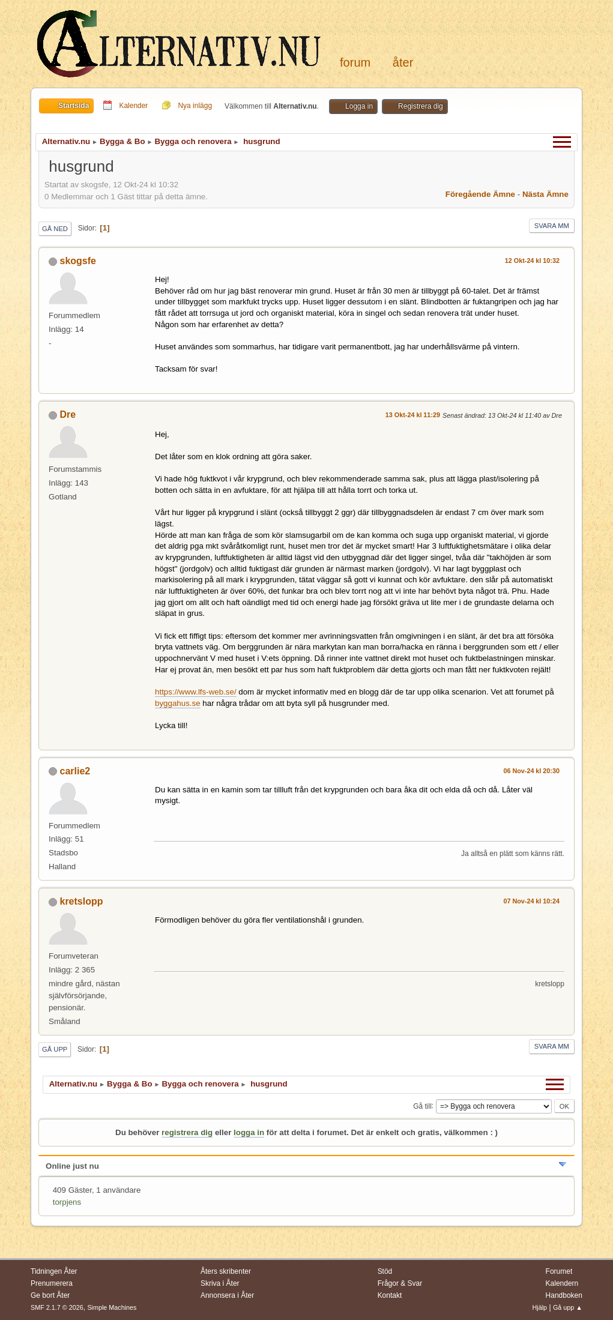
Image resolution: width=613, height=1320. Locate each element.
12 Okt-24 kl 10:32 (532, 260)
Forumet (559, 1271)
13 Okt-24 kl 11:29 (412, 414)
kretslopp (81, 901)
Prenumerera (52, 1283)
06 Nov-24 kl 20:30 (531, 770)
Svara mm (551, 225)
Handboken (564, 1295)
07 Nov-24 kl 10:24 (531, 901)
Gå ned (55, 228)
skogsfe (78, 261)
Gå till (422, 1106)
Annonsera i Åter (227, 1295)
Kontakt (390, 1295)
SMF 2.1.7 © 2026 (57, 1307)
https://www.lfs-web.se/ (196, 691)
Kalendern (562, 1283)
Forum (355, 62)
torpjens (67, 1202)
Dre (68, 414)
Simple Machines (111, 1307)
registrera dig (187, 1132)
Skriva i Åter (220, 1283)
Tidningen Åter (54, 1271)
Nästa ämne (545, 194)
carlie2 (75, 771)
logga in (249, 1132)
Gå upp (54, 1049)
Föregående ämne (480, 194)
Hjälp (540, 1307)
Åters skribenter (226, 1271)
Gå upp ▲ (567, 1307)
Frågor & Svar (400, 1283)
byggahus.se (178, 703)
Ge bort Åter (50, 1295)
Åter (403, 62)
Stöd (385, 1271)
